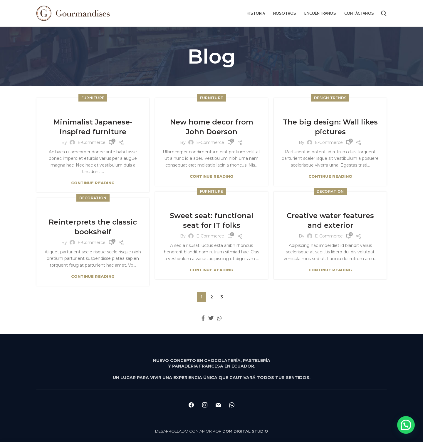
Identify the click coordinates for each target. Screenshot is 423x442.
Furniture (93, 98)
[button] (406, 425)
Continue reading (93, 183)
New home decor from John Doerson (211, 127)
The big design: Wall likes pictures (330, 127)
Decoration (330, 191)
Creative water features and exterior (330, 220)
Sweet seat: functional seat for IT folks (211, 220)
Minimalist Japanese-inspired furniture (92, 127)
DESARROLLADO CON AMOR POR (211, 431)
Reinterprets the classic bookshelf (93, 227)
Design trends (330, 98)
